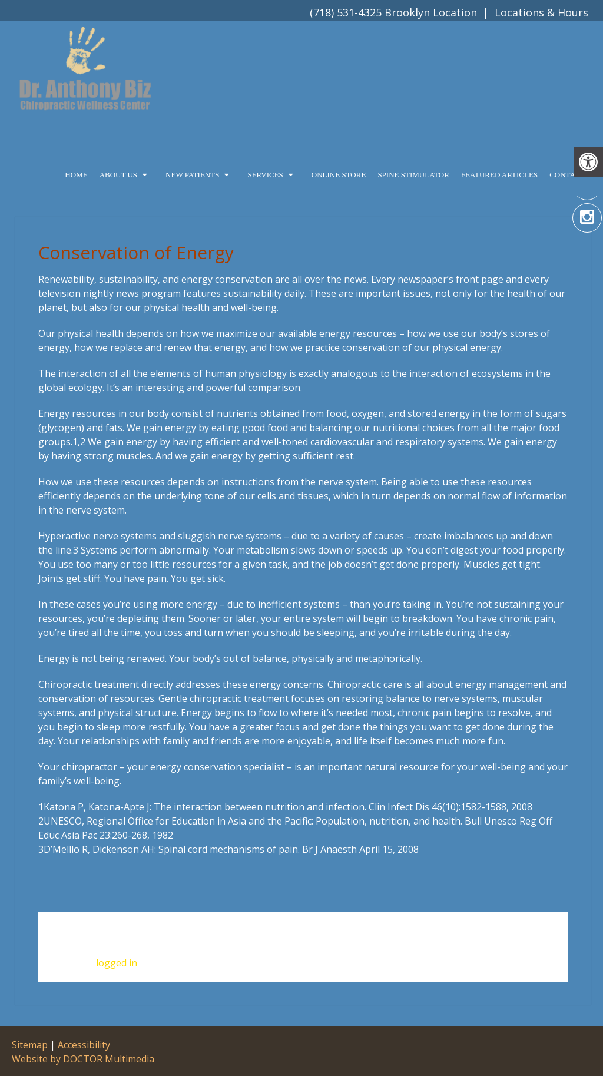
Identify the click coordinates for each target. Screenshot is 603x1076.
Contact (567, 174)
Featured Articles (499, 174)
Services (265, 174)
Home (76, 174)
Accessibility (84, 1044)
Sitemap (30, 1044)
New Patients (192, 174)
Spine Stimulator (413, 174)
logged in (116, 962)
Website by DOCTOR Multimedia (83, 1058)
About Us (118, 174)
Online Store (339, 174)
